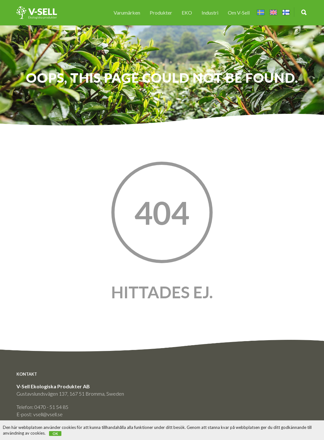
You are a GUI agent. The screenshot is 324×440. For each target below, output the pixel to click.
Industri (210, 13)
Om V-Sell (239, 13)
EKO (187, 13)
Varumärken (127, 13)
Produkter (161, 13)
